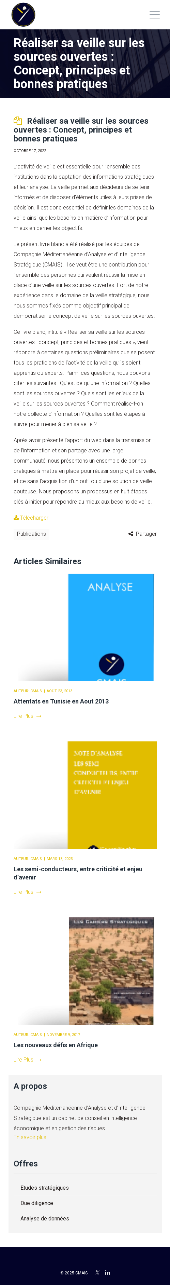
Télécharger (31, 518)
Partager (146, 534)
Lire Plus (27, 716)
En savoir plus (30, 1137)
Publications (31, 534)
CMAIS (36, 691)
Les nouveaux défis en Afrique (56, 1045)
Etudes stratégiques (44, 1188)
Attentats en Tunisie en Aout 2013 (61, 701)
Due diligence (36, 1203)
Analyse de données (44, 1218)
